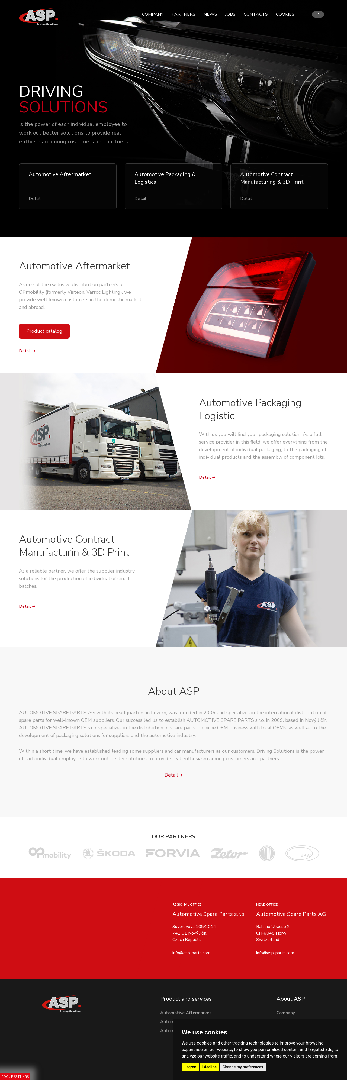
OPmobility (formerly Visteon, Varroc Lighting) (70, 292)
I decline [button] (209, 1067)
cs (318, 14)
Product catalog (44, 331)
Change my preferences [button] (243, 1067)
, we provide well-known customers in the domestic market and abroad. (80, 300)
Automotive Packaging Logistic (250, 409)
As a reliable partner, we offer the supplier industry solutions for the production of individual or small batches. (77, 578)
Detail (25, 351)
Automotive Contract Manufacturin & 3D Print (74, 545)
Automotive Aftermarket (74, 266)
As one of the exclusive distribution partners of (71, 284)
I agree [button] (190, 1067)
